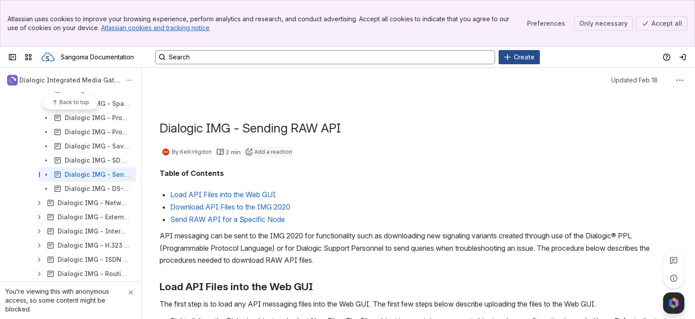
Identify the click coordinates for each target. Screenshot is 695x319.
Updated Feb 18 (634, 80)
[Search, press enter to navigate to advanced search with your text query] (325, 57)
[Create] (519, 57)
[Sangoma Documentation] (48, 57)
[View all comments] (674, 260)
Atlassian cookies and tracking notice (155, 27)
